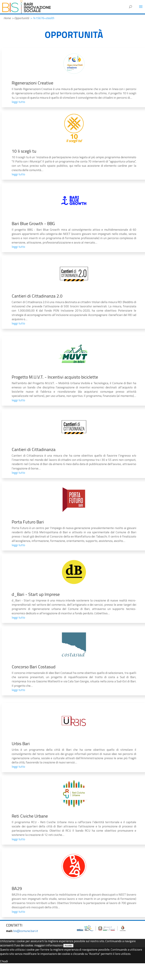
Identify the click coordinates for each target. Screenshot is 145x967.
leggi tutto (18, 102)
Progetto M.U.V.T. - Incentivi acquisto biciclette (55, 377)
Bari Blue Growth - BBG (33, 223)
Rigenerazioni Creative (32, 83)
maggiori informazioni (48, 945)
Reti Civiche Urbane (30, 816)
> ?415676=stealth (42, 18)
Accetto (68, 945)
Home (7, 18)
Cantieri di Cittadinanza (33, 449)
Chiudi (4, 961)
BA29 (17, 888)
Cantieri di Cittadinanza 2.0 (37, 296)
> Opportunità (20, 18)
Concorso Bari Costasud (33, 666)
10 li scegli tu (24, 151)
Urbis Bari (21, 743)
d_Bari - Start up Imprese (36, 594)
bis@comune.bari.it (25, 931)
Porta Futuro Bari (28, 522)
